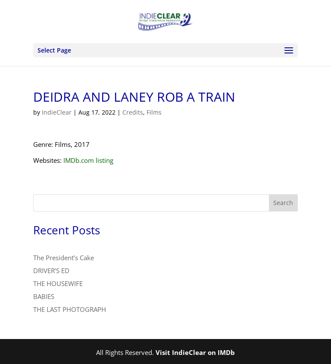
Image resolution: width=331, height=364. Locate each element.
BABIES (43, 296)
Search (283, 203)
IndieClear (57, 112)
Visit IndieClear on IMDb (195, 352)
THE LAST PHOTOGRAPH (69, 309)
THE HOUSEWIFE (58, 283)
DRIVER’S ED (51, 270)
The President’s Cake (63, 257)
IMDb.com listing (88, 160)
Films (154, 112)
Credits (132, 112)
